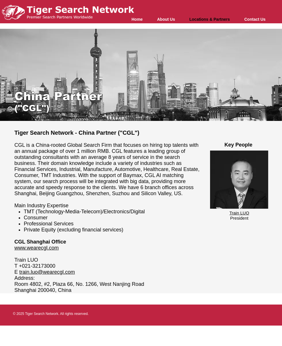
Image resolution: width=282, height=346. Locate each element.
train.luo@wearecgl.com (47, 272)
